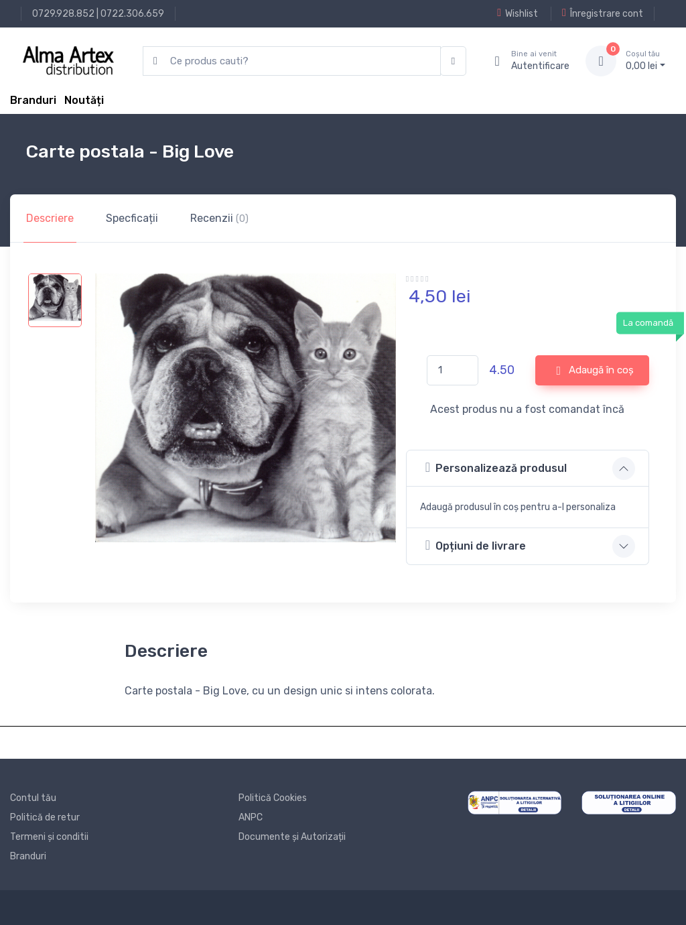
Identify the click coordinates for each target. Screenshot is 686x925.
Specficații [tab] (132, 218)
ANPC (250, 817)
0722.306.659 (132, 13)
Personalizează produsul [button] (496, 467)
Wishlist (517, 13)
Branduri (33, 100)
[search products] (292, 61)
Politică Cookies (272, 798)
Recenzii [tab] (219, 218)
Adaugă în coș (595, 370)
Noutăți (84, 100)
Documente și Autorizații (292, 837)
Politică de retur (45, 817)
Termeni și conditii (49, 837)
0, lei (645, 60)
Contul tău (33, 798)
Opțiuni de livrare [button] (475, 545)
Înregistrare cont (602, 13)
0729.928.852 (63, 13)
